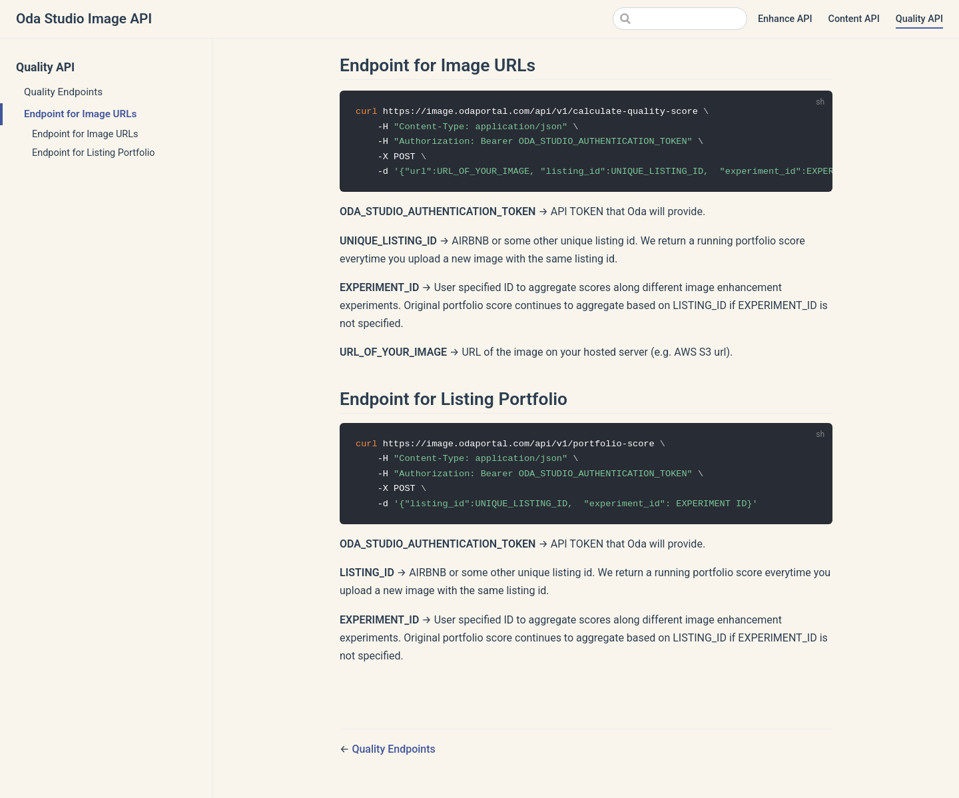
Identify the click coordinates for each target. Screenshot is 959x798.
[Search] (680, 18)
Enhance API (785, 19)
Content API (854, 19)
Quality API (919, 19)
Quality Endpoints (63, 92)
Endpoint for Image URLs (80, 114)
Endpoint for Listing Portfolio (93, 153)
